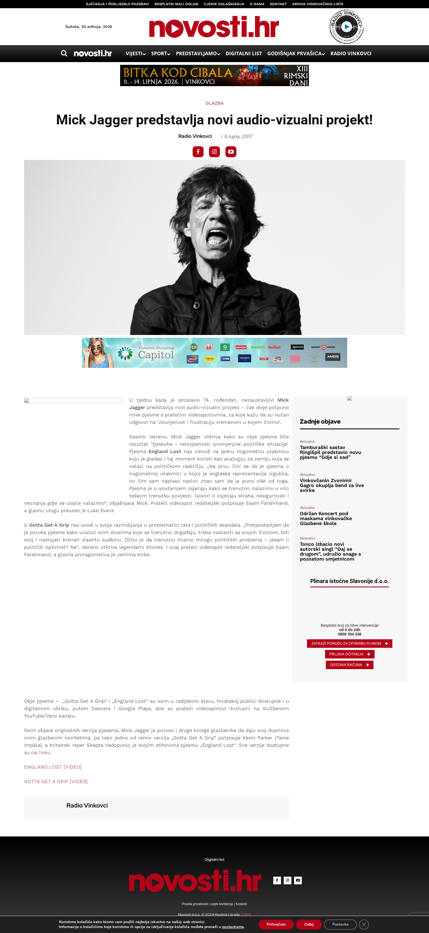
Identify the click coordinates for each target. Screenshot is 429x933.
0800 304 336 (349, 634)
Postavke (340, 924)
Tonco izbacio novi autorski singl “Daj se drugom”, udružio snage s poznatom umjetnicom (330, 551)
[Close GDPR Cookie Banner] (364, 924)
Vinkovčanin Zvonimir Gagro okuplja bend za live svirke (332, 485)
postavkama (233, 927)
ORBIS (245, 914)
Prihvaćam (276, 924)
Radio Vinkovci (195, 136)
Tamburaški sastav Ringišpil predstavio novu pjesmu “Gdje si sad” (330, 452)
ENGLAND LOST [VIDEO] (52, 767)
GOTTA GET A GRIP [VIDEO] (56, 781)
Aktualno (307, 441)
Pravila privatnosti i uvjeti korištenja (208, 904)
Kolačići (241, 904)
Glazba (214, 103)
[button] (64, 53)
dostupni (239, 708)
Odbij (309, 924)
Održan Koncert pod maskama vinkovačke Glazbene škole (326, 518)
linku (44, 752)
